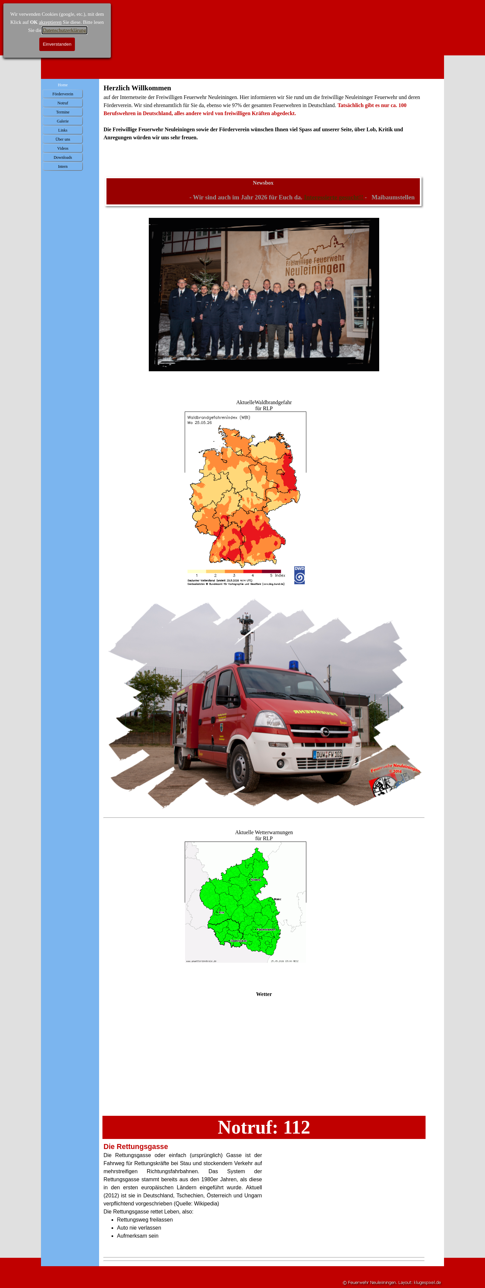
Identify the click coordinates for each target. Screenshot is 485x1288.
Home (63, 85)
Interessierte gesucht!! (342, 197)
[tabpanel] (264, 120)
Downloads (63, 157)
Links (62, 130)
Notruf (62, 103)
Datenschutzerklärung (64, 30)
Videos (62, 148)
